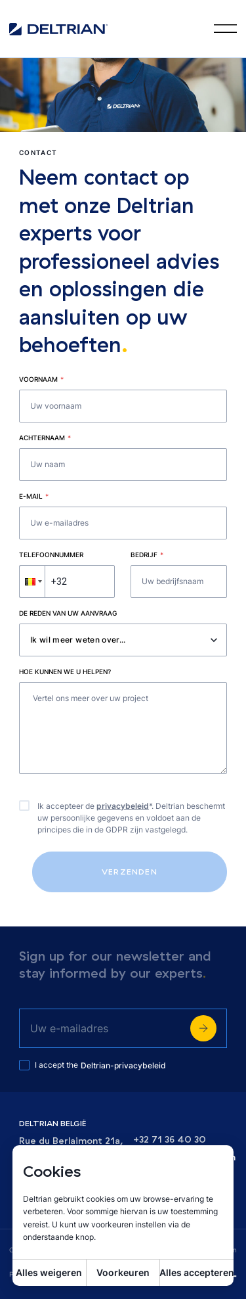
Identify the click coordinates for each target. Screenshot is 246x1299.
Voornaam (41, 379)
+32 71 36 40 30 (169, 1139)
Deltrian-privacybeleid (123, 1065)
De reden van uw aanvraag (68, 613)
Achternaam (45, 438)
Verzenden (129, 872)
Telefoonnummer (51, 554)
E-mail (34, 496)
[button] (32, 581)
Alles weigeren (49, 1272)
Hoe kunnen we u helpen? (65, 671)
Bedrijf (147, 554)
